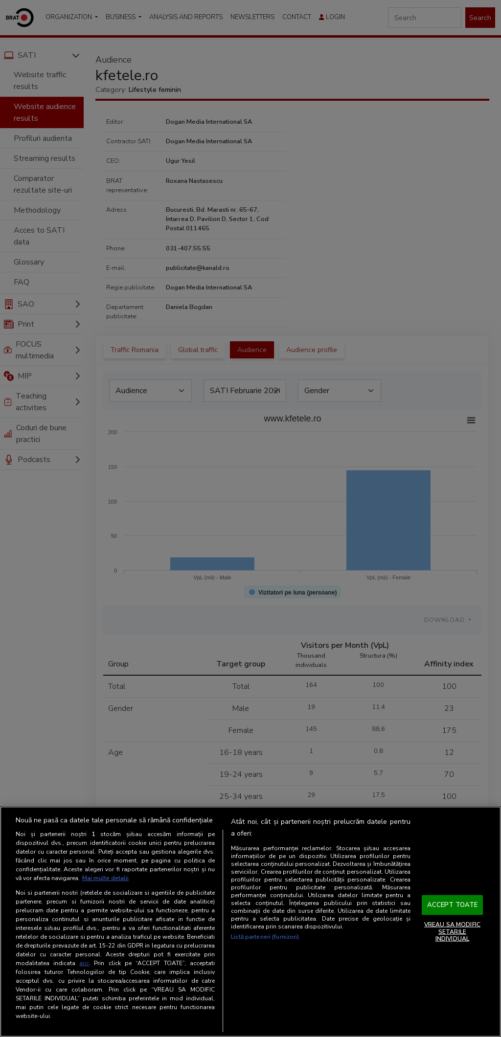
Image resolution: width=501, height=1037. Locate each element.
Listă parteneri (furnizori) (265, 937)
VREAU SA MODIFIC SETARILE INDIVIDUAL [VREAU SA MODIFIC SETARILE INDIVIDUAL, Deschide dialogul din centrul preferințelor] (452, 932)
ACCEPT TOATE (452, 904)
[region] (250, 921)
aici (84, 963)
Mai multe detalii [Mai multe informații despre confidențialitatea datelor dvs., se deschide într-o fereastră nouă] (105, 878)
